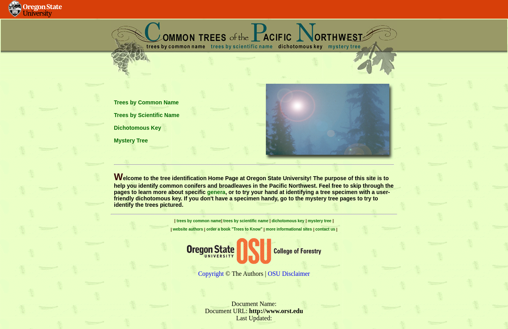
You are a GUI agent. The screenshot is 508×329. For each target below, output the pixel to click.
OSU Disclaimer (289, 273)
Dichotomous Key (137, 128)
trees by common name (198, 221)
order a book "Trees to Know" (235, 229)
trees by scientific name (245, 221)
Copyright (211, 273)
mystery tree (319, 221)
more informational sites (289, 229)
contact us (326, 229)
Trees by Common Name (146, 102)
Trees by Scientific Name (146, 115)
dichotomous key (288, 221)
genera (216, 192)
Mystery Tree (131, 140)
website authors (188, 229)
